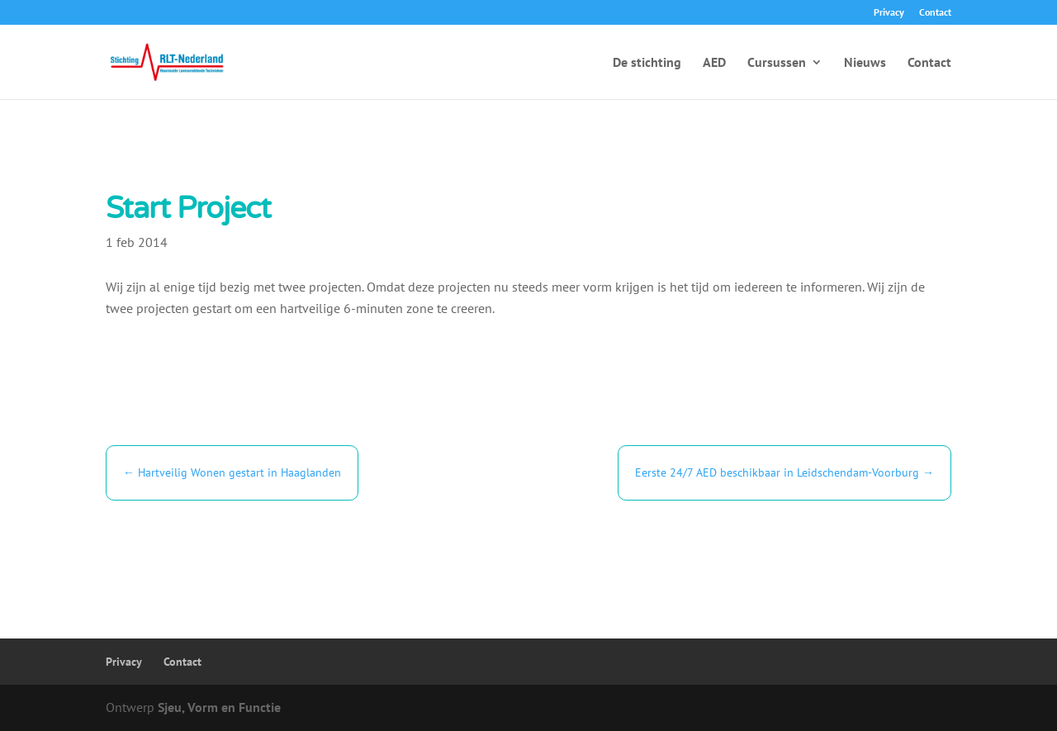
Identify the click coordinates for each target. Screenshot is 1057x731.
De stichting (647, 63)
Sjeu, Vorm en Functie (219, 707)
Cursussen (776, 63)
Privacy (889, 12)
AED (714, 63)
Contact (935, 12)
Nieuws (865, 63)
